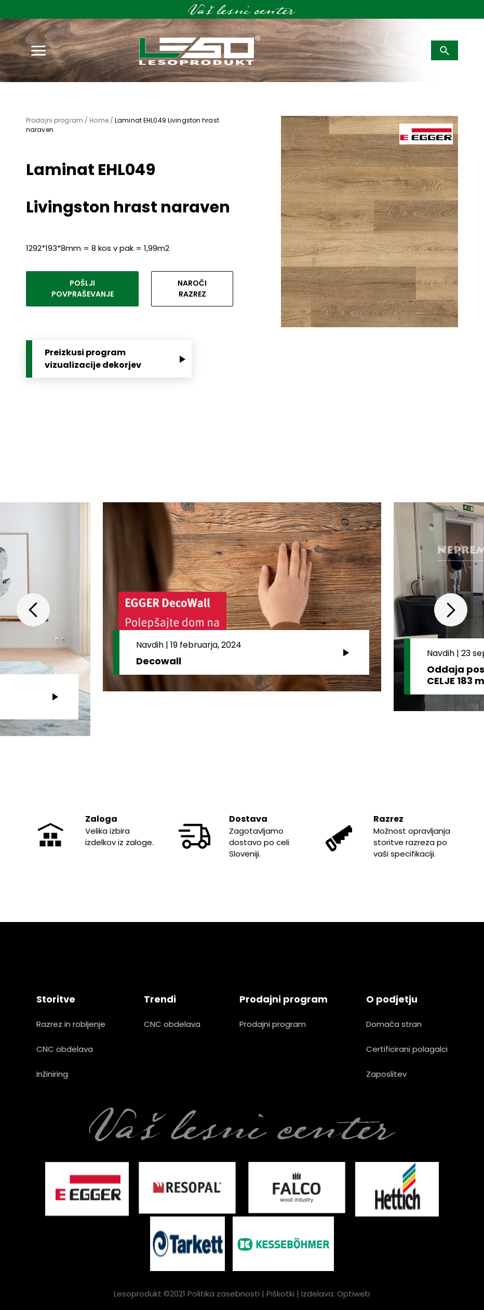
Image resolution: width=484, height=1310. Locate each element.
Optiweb (353, 1293)
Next (450, 609)
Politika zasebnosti (223, 1293)
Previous (33, 609)
